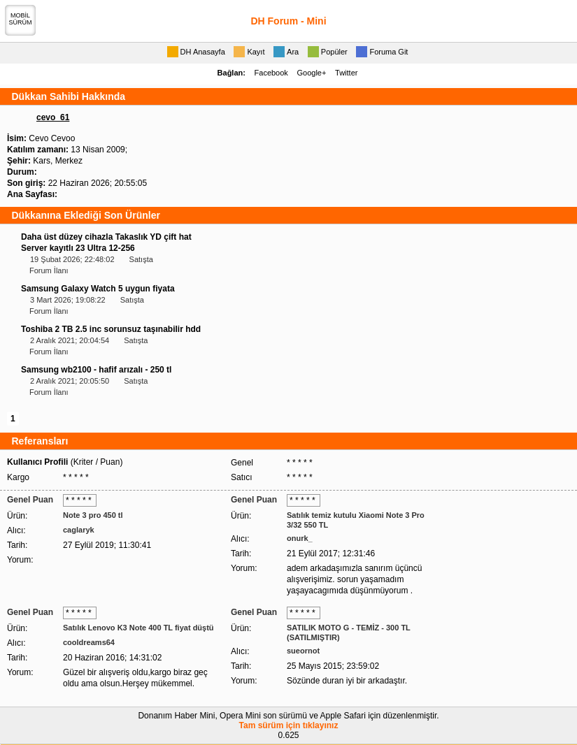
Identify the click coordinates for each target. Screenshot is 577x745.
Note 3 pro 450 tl (93, 515)
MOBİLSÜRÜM (20, 19)
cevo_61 (52, 117)
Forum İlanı (49, 270)
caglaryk (78, 530)
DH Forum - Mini (288, 21)
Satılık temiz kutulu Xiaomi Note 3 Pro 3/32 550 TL (356, 520)
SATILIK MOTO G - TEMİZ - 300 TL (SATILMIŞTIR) (349, 632)
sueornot (303, 650)
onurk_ (300, 538)
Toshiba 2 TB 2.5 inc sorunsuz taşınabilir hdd (111, 329)
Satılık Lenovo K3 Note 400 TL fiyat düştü (138, 627)
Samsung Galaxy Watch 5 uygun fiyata (98, 289)
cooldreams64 (89, 642)
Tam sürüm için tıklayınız (289, 725)
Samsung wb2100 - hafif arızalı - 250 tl (96, 370)
